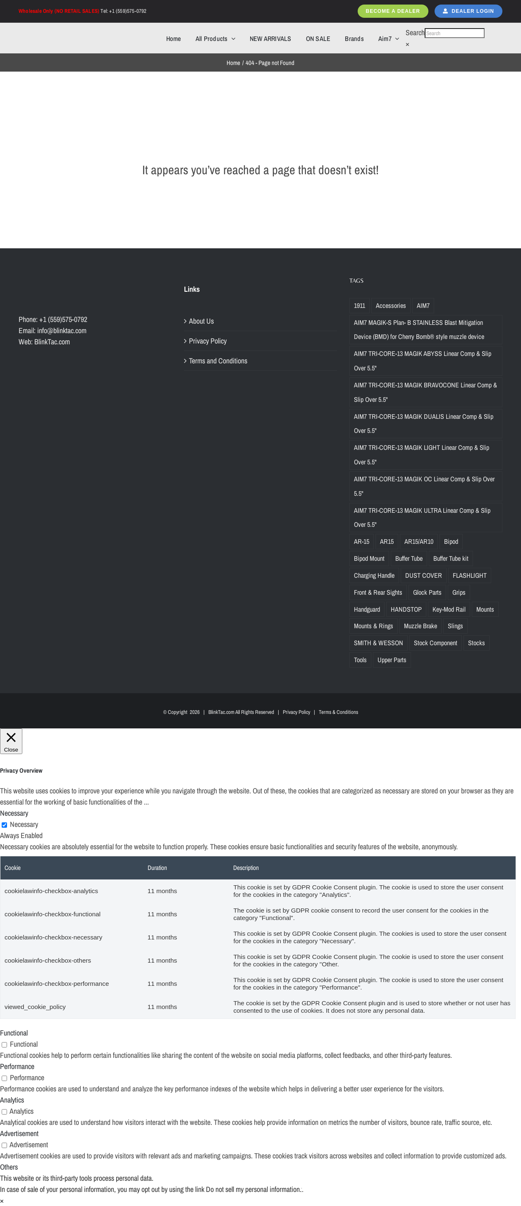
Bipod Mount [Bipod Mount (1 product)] (369, 558)
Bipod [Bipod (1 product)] (451, 541)
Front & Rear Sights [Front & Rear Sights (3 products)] (378, 592)
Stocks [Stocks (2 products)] (476, 642)
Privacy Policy (208, 341)
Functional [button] (14, 1033)
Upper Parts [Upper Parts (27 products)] (392, 659)
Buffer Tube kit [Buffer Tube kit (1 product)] (450, 558)
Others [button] (9, 1167)
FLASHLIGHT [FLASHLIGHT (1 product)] (470, 575)
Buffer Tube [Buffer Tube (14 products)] (409, 558)
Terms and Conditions (218, 361)
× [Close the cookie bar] (2, 1200)
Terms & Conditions (338, 712)
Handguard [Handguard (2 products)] (367, 609)
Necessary (24, 824)
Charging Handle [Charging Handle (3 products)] (374, 575)
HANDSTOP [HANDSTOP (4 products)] (406, 609)
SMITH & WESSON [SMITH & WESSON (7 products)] (378, 642)
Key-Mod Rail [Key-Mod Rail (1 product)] (449, 609)
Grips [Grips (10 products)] (459, 592)
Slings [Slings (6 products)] (455, 625)
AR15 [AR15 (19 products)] (387, 541)
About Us (201, 321)
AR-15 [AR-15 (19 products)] (361, 541)
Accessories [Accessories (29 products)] (391, 305)
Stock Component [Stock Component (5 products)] (435, 642)
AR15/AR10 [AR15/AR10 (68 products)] (418, 541)
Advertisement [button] (19, 1133)
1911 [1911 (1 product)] (359, 305)
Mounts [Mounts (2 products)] (485, 609)
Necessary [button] (14, 813)
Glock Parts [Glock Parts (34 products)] (427, 592)
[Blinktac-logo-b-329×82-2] (55, 32)
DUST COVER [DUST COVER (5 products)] (423, 575)
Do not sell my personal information (253, 1189)
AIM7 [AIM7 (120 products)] (423, 305)
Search (415, 32)
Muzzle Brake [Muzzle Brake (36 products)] (420, 625)
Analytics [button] (12, 1100)
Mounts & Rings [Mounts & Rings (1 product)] (373, 625)
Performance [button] (17, 1066)
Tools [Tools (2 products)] (360, 659)
